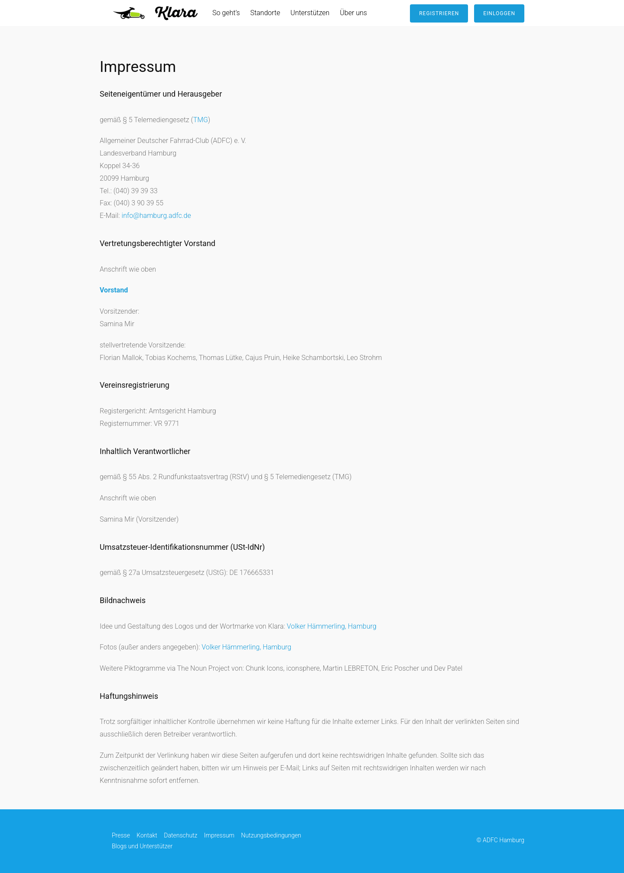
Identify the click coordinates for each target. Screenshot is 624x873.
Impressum (219, 835)
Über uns (353, 13)
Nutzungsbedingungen (271, 835)
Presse (121, 835)
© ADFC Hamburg (500, 840)
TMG (200, 120)
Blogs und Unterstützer (142, 846)
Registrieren (439, 13)
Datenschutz (180, 835)
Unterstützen (309, 13)
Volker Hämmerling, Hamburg (332, 626)
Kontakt (146, 835)
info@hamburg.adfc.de (156, 215)
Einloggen (499, 13)
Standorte (265, 13)
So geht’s (226, 13)
